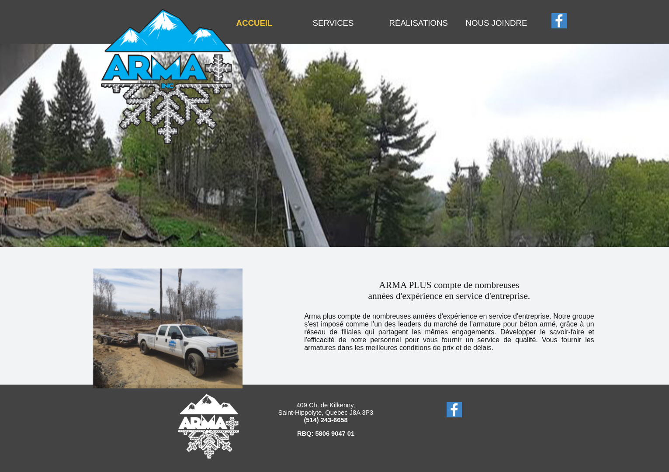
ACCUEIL (254, 23)
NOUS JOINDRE (496, 23)
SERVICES (333, 23)
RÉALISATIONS (418, 23)
